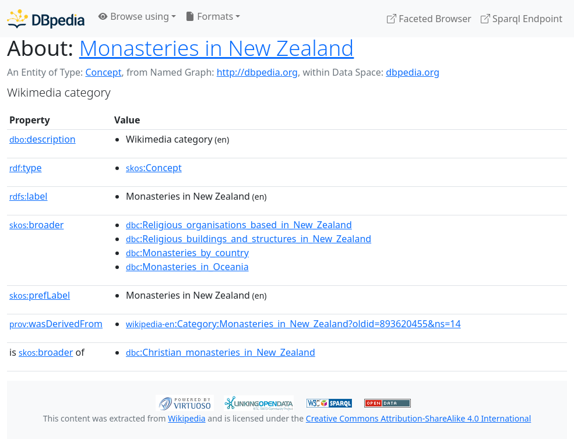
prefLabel (39, 295)
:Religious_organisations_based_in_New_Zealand (239, 224)
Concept (103, 72)
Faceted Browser (429, 18)
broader (36, 224)
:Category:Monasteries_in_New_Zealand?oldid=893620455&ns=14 (293, 323)
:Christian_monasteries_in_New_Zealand (220, 352)
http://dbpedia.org (257, 72)
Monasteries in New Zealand (216, 47)
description (42, 139)
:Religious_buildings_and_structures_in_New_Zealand (248, 238)
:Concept (154, 167)
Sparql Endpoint (521, 18)
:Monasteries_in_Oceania (187, 266)
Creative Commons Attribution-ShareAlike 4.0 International (418, 418)
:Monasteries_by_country (187, 252)
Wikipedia (186, 418)
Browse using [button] (133, 16)
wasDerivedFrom (56, 323)
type (25, 167)
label (28, 196)
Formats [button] (209, 16)
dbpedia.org (412, 72)
